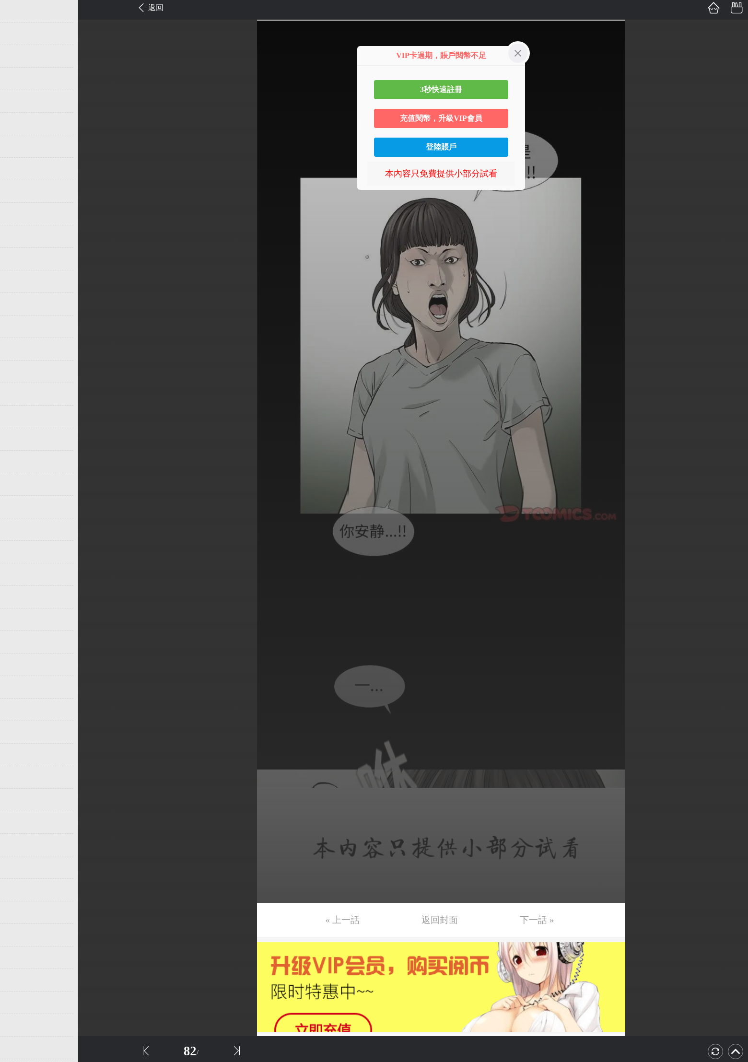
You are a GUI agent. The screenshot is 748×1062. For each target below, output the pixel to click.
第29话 (22, 642)
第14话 (22, 304)
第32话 (22, 709)
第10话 (22, 214)
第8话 (20, 169)
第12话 (22, 259)
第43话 (22, 957)
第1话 (20, 11)
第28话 (22, 619)
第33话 (22, 732)
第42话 (22, 935)
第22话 (22, 484)
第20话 (22, 439)
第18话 (22, 394)
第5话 (20, 101)
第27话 (22, 597)
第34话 (22, 754)
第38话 (22, 845)
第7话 (20, 146)
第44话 (22, 980)
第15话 (22, 326)
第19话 (22, 416)
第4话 (20, 78)
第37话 (22, 822)
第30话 (22, 664)
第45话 (22, 1002)
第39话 (22, 867)
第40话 (22, 890)
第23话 (22, 507)
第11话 (22, 236)
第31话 (22, 687)
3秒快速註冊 (441, 89)
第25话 (22, 552)
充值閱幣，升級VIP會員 (441, 118)
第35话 (22, 777)
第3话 (20, 56)
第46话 (22, 1025)
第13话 (22, 281)
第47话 (22, 1047)
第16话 (22, 349)
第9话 (20, 191)
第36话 (22, 800)
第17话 (22, 371)
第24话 (22, 529)
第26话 (22, 574)
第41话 (22, 912)
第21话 (22, 462)
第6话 (20, 123)
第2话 (20, 33)
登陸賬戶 (441, 147)
